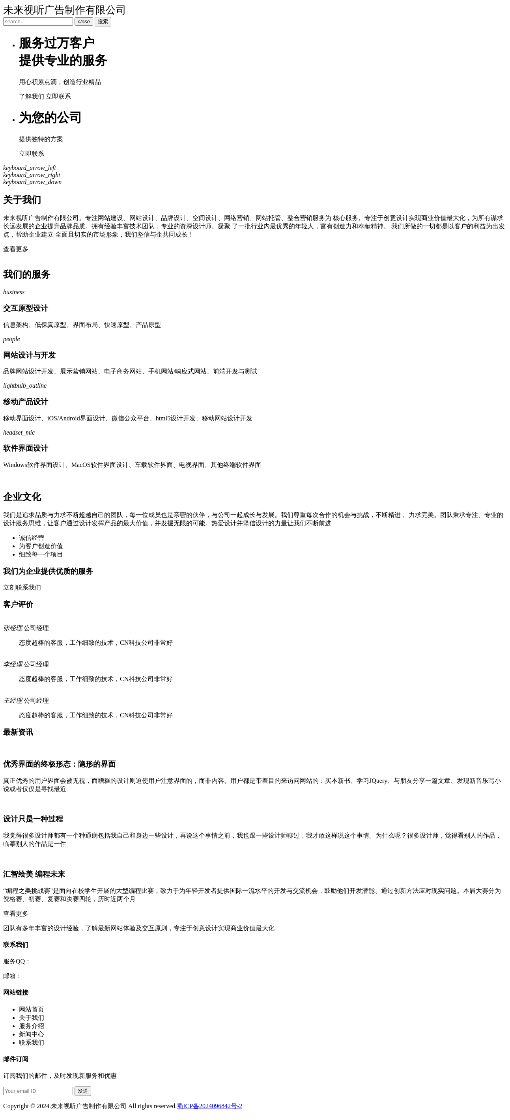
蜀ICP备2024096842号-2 (209, 1106)
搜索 (103, 21)
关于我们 (31, 1017)
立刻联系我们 (22, 587)
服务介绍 (31, 1026)
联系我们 (31, 1042)
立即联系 (58, 96)
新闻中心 (31, 1034)
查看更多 (15, 249)
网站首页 (31, 1009)
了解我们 (31, 96)
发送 (83, 1091)
